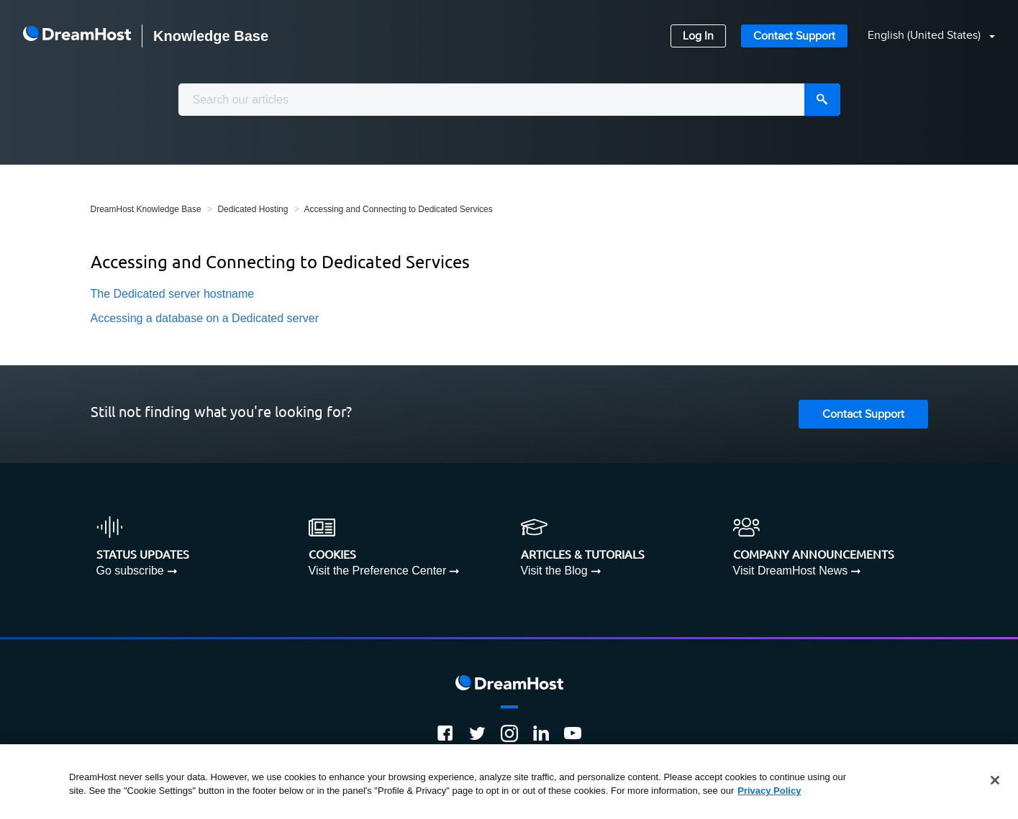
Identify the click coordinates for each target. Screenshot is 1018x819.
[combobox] (509, 99)
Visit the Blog (554, 570)
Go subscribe (130, 570)
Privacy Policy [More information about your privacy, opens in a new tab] (769, 790)
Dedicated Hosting (252, 209)
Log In (698, 36)
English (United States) (925, 35)
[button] (922, 36)
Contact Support (794, 36)
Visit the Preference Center (378, 570)
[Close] (995, 780)
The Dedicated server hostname (173, 294)
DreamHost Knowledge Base (146, 209)
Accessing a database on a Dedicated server (205, 318)
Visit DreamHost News (790, 570)
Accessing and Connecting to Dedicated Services (398, 209)
